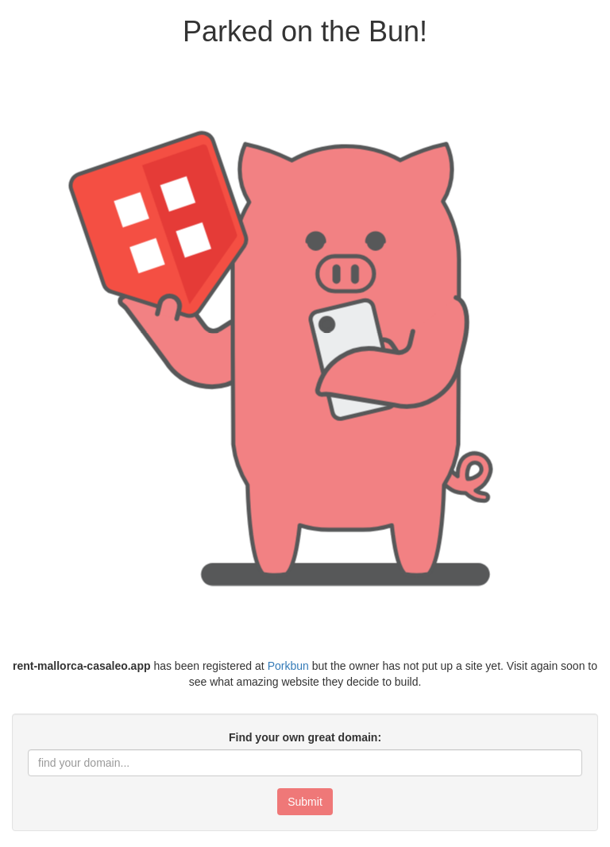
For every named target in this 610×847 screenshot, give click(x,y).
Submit (305, 801)
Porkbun (288, 665)
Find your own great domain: (305, 737)
